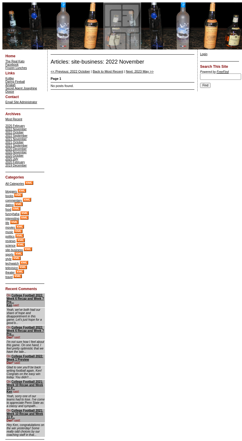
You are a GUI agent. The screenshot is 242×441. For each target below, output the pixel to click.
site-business (14, 250)
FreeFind (223, 72)
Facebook (12, 64)
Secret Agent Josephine (21, 88)
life (7, 223)
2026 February (15, 126)
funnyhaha (12, 214)
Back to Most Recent (108, 71)
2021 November (16, 139)
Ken (9, 305)
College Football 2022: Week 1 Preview (25, 358)
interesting (12, 218)
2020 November (16, 152)
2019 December (16, 165)
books (9, 196)
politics (10, 236)
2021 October (14, 142)
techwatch (12, 263)
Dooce (9, 91)
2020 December (16, 149)
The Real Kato (15, 61)
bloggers (11, 191)
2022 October (14, 132)
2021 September (16, 145)
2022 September (16, 135)
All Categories (14, 183)
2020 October (14, 155)
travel (9, 277)
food (8, 209)
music (9, 232)
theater (10, 272)
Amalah (10, 85)
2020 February (15, 162)
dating (9, 205)
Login (203, 54)
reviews (10, 241)
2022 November (16, 129)
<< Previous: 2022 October (70, 71)
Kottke (9, 78)
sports (9, 254)
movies (10, 227)
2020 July (11, 158)
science (10, 245)
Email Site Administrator (21, 102)
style (8, 259)
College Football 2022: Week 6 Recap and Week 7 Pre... (25, 299)
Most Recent (13, 119)
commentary (13, 200)
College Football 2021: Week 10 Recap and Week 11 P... (25, 385)
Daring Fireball (15, 81)
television (11, 268)
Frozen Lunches (16, 68)
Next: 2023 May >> (140, 71)
